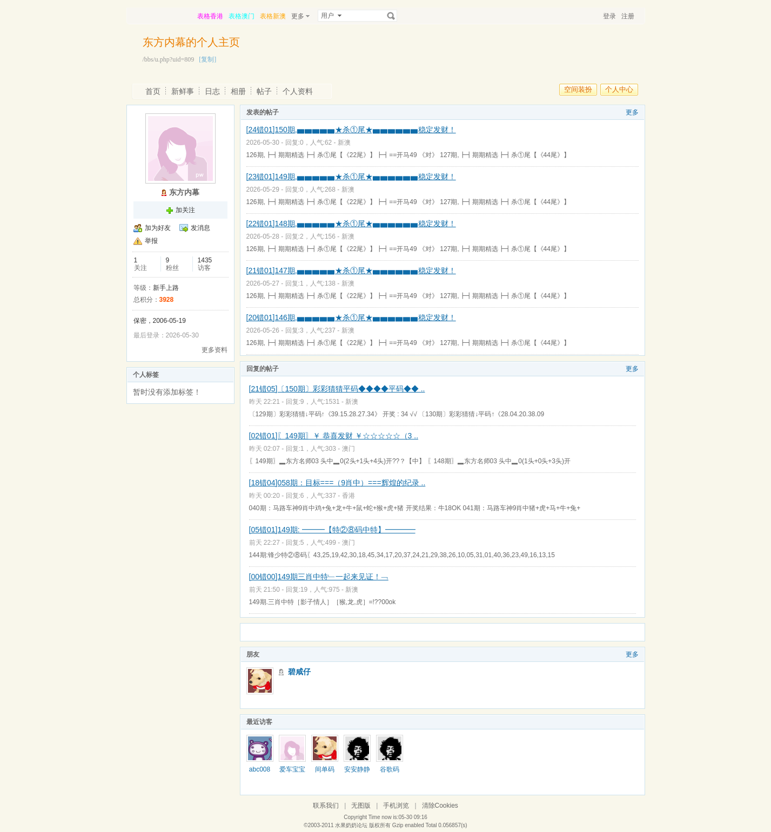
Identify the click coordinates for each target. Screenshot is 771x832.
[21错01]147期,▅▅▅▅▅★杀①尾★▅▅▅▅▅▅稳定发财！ (351, 270)
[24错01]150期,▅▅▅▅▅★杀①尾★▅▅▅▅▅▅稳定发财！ (351, 129)
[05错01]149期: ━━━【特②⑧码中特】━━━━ (332, 529)
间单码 (324, 769)
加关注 (185, 210)
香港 (348, 495)
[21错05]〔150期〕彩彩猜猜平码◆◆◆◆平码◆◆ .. (337, 388)
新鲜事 (182, 91)
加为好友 (158, 228)
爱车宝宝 (292, 769)
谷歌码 (389, 769)
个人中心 (619, 89)
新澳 (344, 142)
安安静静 (357, 769)
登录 (609, 16)
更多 (632, 112)
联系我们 (326, 805)
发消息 (200, 228)
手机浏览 (396, 805)
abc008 (259, 769)
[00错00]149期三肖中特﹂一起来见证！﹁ (318, 576)
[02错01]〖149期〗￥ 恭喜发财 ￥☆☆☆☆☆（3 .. (334, 435)
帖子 (264, 91)
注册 (627, 16)
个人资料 (298, 91)
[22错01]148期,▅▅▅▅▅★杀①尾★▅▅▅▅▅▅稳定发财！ (351, 223)
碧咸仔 (299, 671)
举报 (151, 241)
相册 (238, 91)
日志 (212, 91)
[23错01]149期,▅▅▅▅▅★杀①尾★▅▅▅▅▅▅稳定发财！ (351, 176)
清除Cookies (440, 805)
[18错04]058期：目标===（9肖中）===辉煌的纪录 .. (337, 482)
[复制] (207, 59)
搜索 (391, 16)
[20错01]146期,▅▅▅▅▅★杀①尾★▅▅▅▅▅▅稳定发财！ (351, 317)
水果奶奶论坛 (351, 825)
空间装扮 (578, 89)
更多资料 (214, 350)
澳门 (348, 448)
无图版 (361, 805)
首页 (152, 91)
